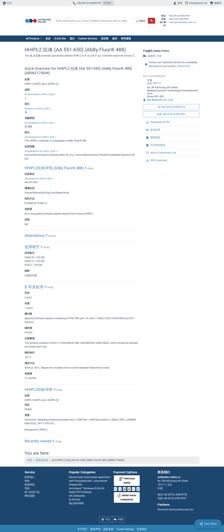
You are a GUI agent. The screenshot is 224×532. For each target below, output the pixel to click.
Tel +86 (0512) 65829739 (171, 107)
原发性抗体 (42, 460)
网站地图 (30, 495)
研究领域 (126, 38)
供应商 (104, 38)
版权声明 (95, 529)
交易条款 (142, 529)
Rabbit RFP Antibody (80, 492)
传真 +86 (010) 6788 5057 (171, 114)
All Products (33, 38)
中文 (7, 3)
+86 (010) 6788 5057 (174, 498)
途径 (114, 38)
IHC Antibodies (77, 495)
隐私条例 (108, 529)
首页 (29, 460)
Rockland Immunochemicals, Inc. (176, 509)
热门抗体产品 (32, 492)
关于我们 (82, 529)
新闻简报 (30, 484)
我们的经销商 (76, 503)
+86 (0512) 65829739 (86, 3)
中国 (158, 55)
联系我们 (107, 3)
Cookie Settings (125, 529)
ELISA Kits (60, 38)
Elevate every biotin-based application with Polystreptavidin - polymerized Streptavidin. (89, 481)
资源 (27, 488)
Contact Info (183, 66)
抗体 (48, 38)
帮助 (27, 480)
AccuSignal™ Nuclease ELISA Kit (86, 488)
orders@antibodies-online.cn (182, 22)
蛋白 (72, 38)
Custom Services (87, 38)
